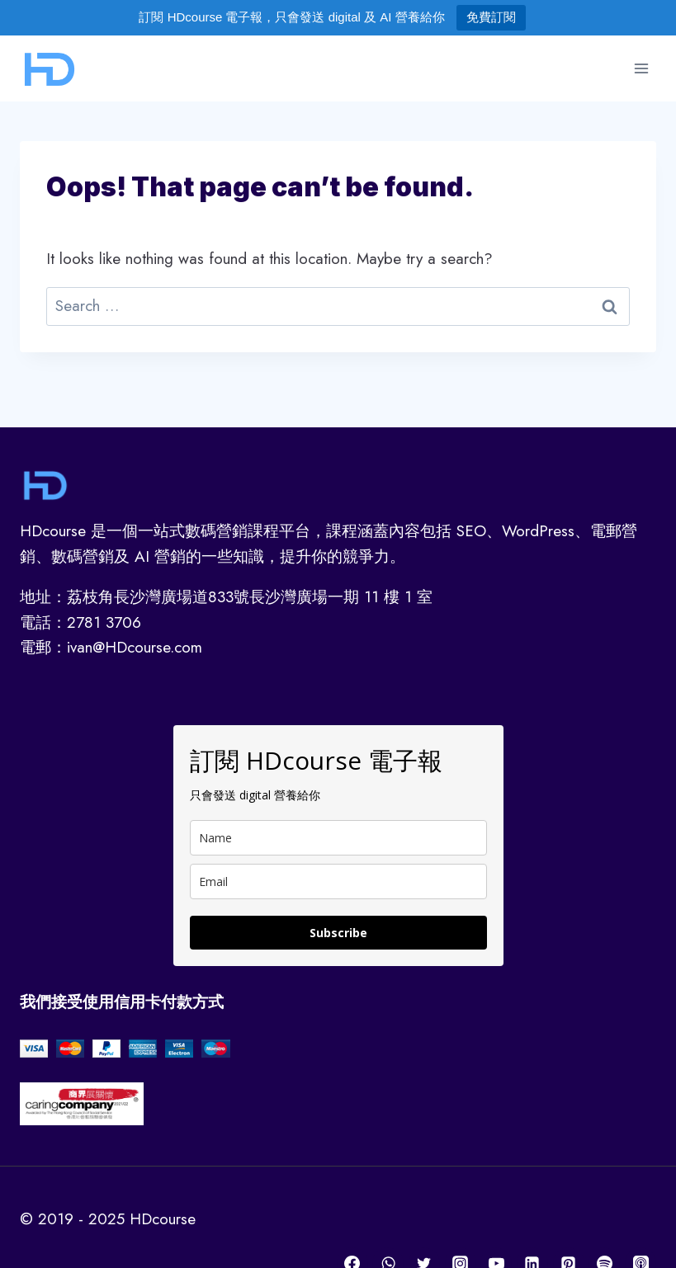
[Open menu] (641, 68)
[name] (338, 838)
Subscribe (338, 932)
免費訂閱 (491, 17)
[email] (338, 881)
